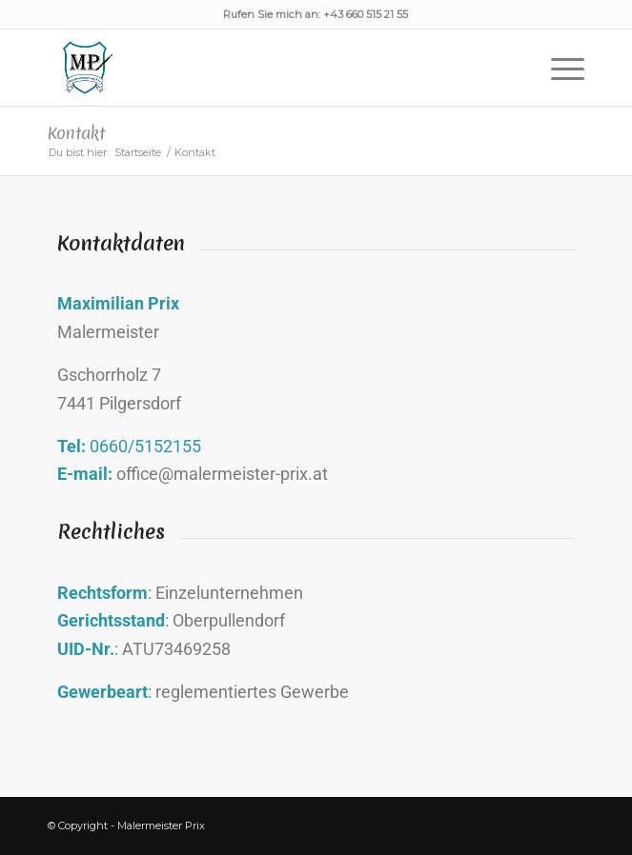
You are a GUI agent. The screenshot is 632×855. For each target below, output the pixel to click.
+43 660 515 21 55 (365, 14)
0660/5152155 (145, 446)
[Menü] (558, 68)
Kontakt (76, 133)
